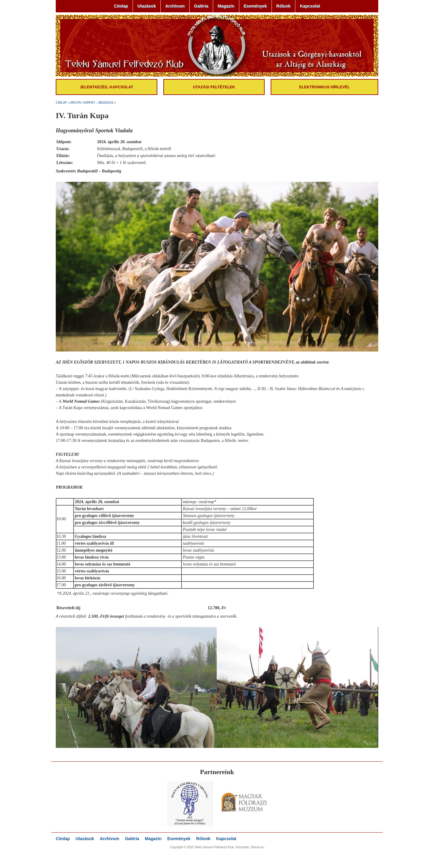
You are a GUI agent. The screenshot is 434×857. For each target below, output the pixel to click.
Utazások (146, 6)
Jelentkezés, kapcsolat (107, 87)
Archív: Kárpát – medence (92, 102)
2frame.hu (257, 847)
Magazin (226, 6)
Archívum (175, 6)
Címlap (121, 6)
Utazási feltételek (214, 87)
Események (255, 6)
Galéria (201, 6)
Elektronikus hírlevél (324, 87)
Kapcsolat (310, 6)
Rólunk (283, 6)
